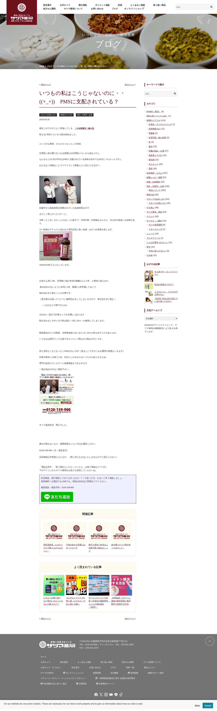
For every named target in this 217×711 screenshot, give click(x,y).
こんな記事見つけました (158, 242)
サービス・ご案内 (155, 221)
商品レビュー (139, 669)
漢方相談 (73, 5)
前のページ (46, 84)
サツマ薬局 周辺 (155, 212)
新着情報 (72, 674)
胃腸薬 (152, 133)
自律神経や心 (155, 129)
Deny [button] (197, 705)
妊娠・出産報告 (154, 182)
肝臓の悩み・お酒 (157, 151)
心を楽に (151, 207)
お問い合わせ (71, 8)
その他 (150, 255)
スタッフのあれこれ (156, 199)
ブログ (86, 8)
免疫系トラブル (156, 155)
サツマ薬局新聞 (156, 225)
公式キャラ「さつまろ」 (50, 669)
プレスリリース (154, 238)
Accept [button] (208, 705)
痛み (151, 146)
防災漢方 (45, 5)
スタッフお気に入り (49, 115)
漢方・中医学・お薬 (87, 115)
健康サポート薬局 (124, 674)
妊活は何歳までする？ (164, 284)
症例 (104, 5)
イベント (151, 216)
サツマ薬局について (51, 8)
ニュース (151, 233)
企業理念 (81, 685)
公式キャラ (59, 5)
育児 (149, 247)
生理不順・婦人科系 (158, 137)
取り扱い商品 (137, 5)
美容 (151, 168)
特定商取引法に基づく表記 (54, 685)
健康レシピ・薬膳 (155, 177)
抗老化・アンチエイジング (161, 124)
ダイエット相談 (90, 5)
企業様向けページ (103, 685)
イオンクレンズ (156, 229)
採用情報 (105, 674)
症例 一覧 (121, 669)
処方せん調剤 (154, 5)
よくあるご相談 (118, 5)
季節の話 (151, 194)
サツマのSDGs (159, 669)
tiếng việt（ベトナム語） (158, 116)
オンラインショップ (103, 8)
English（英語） (154, 111)
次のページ (129, 84)
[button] (4, 707)
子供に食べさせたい (158, 251)
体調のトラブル (68, 115)
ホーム (42, 658)
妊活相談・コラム (155, 173)
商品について (155, 190)
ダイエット (154, 164)
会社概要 (87, 674)
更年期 (152, 159)
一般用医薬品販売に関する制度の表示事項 (117, 680)
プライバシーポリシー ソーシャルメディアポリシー (63, 680)
